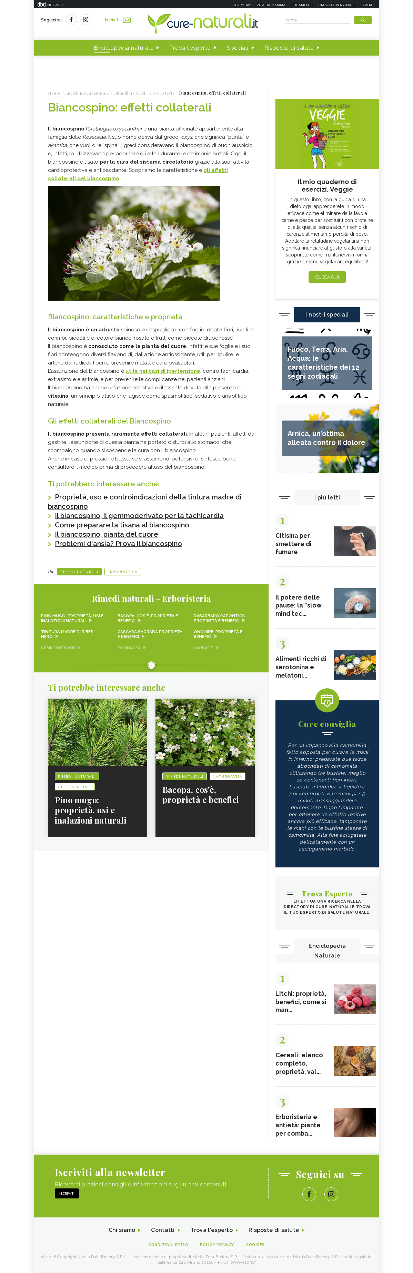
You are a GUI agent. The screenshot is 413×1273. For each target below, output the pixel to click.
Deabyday (242, 5)
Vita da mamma (270, 5)
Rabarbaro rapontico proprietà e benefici (220, 616)
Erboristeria (123, 570)
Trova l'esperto (190, 48)
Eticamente (302, 5)
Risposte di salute (289, 48)
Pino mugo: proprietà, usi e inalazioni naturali (72, 616)
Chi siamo (121, 1231)
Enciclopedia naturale (124, 48)
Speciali (238, 48)
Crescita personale (337, 5)
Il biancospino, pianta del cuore (107, 533)
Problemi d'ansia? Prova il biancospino (119, 542)
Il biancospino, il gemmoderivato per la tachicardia (140, 515)
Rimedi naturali (79, 570)
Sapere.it (369, 5)
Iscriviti (118, 20)
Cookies (255, 1246)
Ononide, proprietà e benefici (218, 632)
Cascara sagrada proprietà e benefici (150, 632)
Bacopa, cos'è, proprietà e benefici (148, 616)
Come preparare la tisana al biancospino (123, 524)
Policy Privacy (217, 1246)
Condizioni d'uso (168, 1246)
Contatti (162, 1231)
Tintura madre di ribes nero (67, 632)
